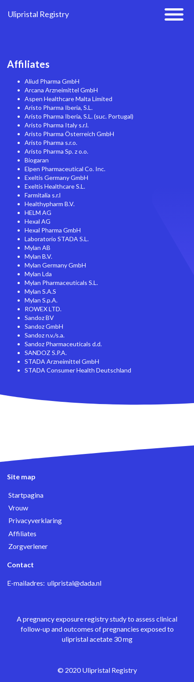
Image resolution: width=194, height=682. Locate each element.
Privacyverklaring (35, 520)
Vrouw (18, 507)
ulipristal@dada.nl (74, 583)
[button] (174, 14)
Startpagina (25, 495)
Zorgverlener (28, 546)
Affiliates (22, 533)
